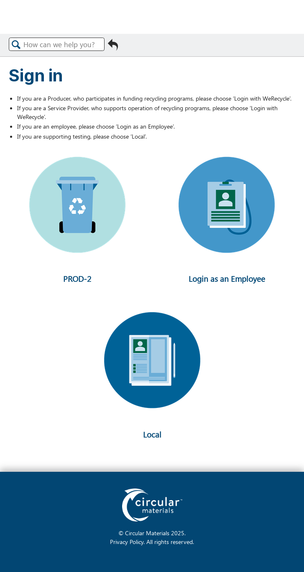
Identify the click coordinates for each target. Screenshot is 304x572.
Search (16, 44)
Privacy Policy (126, 541)
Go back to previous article (113, 47)
